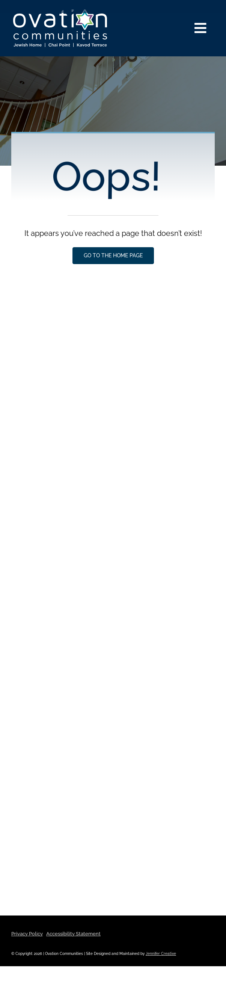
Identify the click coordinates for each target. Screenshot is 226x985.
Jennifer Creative (161, 954)
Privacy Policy (27, 934)
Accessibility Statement (73, 934)
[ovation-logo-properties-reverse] (60, 12)
